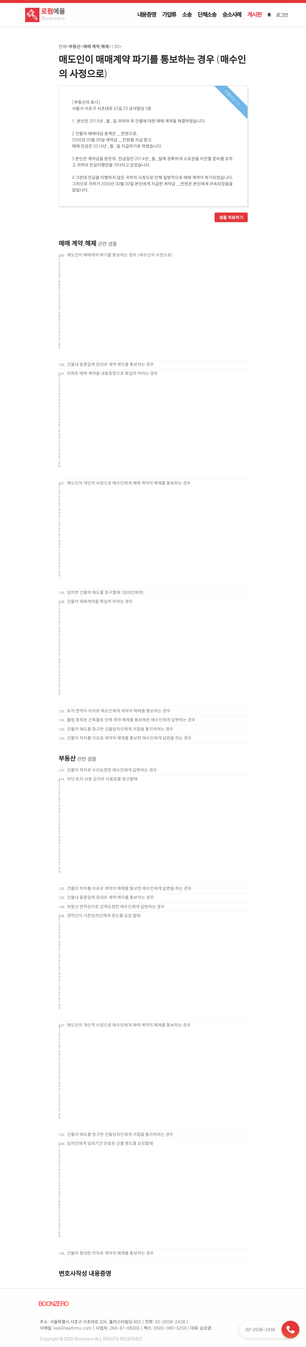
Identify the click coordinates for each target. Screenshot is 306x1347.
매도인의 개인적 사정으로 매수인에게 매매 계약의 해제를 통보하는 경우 (129, 483)
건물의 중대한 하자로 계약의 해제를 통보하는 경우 (110, 1253)
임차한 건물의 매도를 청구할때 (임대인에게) (105, 592)
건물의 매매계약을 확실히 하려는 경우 (100, 601)
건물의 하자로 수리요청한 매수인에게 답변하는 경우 (112, 770)
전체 (62, 46)
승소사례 (231, 14)
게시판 (254, 14)
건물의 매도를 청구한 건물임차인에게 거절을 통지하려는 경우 (120, 729)
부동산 (74, 46)
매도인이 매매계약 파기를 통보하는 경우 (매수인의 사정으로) (120, 255)
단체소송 (207, 14)
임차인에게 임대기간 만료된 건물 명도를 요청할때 (110, 1143)
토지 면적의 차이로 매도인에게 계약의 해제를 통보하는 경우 (118, 711)
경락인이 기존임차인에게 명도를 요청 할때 (103, 915)
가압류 (169, 14)
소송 (187, 14)
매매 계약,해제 (96, 46)
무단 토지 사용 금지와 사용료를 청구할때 (102, 779)
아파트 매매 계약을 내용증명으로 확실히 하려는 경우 (112, 373)
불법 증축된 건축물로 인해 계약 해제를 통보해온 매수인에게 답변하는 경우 (131, 720)
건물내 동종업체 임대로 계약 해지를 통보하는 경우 (110, 364)
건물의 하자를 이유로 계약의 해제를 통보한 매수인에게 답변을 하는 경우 (129, 738)
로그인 (281, 14)
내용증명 (146, 14)
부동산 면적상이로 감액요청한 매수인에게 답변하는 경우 (116, 906)
